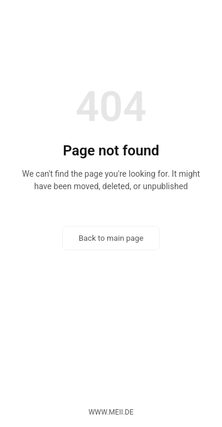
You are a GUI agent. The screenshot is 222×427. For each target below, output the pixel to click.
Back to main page (111, 238)
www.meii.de (110, 412)
